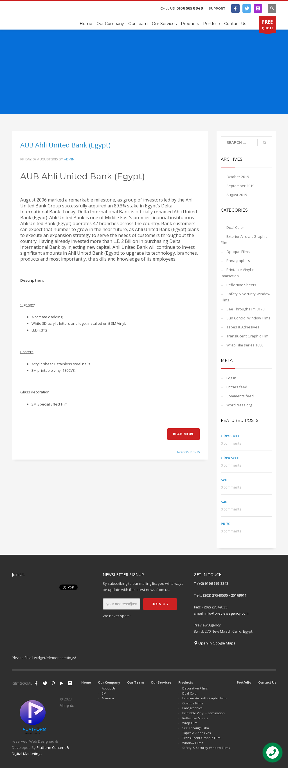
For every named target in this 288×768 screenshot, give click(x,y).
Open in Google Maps (214, 643)
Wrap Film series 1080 (244, 345)
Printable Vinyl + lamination (237, 272)
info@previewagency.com (226, 613)
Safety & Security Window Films (245, 297)
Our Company (109, 682)
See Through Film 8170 (245, 309)
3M (104, 693)
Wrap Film (189, 723)
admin (69, 159)
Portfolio (244, 682)
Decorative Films (195, 688)
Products (185, 682)
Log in (231, 377)
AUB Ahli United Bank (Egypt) (65, 144)
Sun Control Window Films (248, 318)
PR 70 (225, 523)
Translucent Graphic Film (247, 336)
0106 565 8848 (189, 8)
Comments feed (240, 395)
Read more (183, 433)
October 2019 (237, 176)
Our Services (161, 682)
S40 (224, 501)
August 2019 (236, 194)
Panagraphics (238, 260)
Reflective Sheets (241, 284)
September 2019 (240, 185)
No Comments (188, 452)
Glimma (108, 698)
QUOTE (267, 26)
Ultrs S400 (229, 435)
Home (86, 682)
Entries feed (236, 386)
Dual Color (235, 227)
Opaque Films (238, 251)
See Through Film (195, 728)
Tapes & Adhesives (242, 327)
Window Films (192, 743)
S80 (224, 479)
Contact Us (267, 682)
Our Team (135, 682)
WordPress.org (239, 404)
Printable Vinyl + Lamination (203, 713)
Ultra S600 (230, 457)
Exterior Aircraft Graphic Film (244, 239)
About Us (108, 688)
